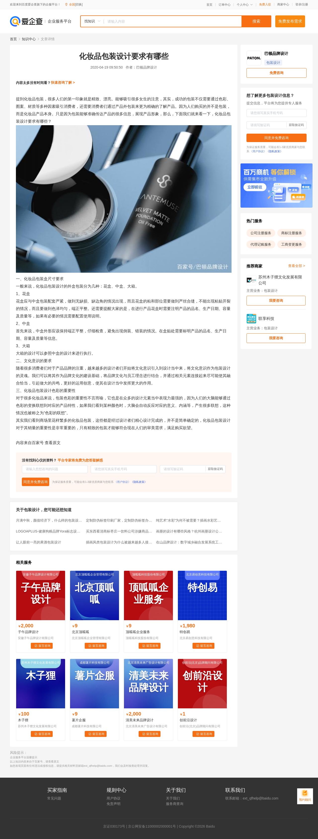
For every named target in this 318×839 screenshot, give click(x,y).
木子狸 (23, 720)
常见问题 (54, 798)
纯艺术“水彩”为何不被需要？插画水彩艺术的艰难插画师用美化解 (189, 520)
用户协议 (113, 798)
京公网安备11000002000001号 (152, 826)
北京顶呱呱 (80, 632)
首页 (209, 4)
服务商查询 (174, 804)
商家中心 (283, 4)
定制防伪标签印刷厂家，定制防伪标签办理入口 (119, 520)
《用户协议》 (122, 481)
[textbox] (187, 21)
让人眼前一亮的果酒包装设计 (38, 542)
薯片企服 (79, 720)
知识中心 (29, 39)
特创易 (185, 632)
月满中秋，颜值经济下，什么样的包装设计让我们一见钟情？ (49, 520)
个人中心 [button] (245, 4)
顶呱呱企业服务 (138, 632)
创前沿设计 (188, 720)
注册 (305, 4)
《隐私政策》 (139, 481)
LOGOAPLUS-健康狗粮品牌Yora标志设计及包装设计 (49, 531)
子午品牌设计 (28, 632)
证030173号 (116, 826)
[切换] (79, 4)
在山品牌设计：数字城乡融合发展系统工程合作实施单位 (189, 542)
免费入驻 (265, 4)
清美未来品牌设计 (140, 720)
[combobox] (175, 21)
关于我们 (173, 798)
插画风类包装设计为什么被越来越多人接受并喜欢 (119, 542)
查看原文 (53, 443)
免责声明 (113, 804)
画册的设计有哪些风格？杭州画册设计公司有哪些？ (189, 531)
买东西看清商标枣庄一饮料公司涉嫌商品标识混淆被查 (119, 531)
